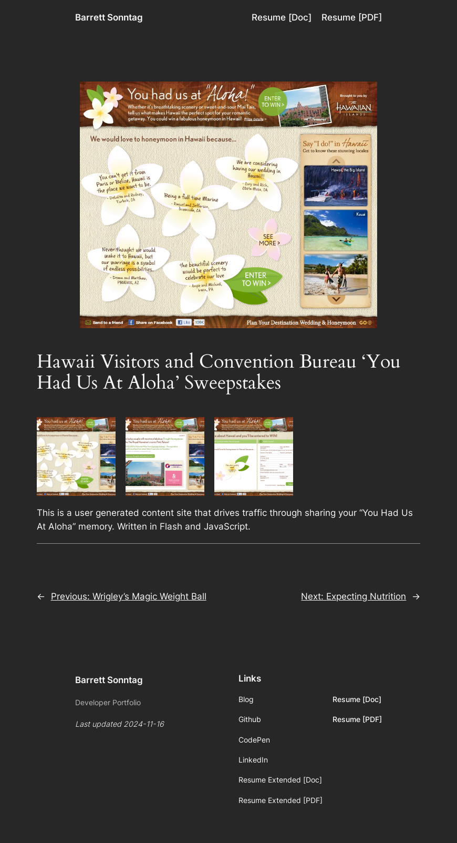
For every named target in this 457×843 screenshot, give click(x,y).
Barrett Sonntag (109, 17)
